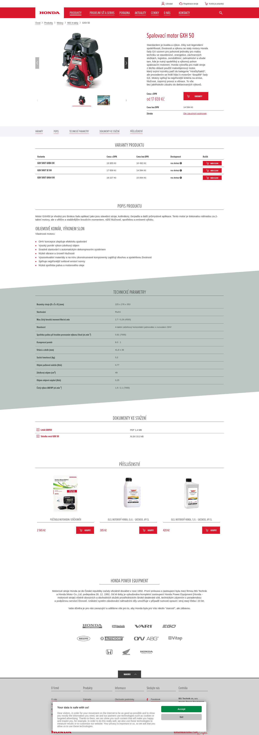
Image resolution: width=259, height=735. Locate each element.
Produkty (48, 23)
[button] (168, 12)
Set (181, 717)
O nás (54, 699)
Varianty (198, 96)
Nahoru (127, 674)
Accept (181, 709)
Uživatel (169, 4)
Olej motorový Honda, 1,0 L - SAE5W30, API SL (191, 519)
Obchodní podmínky (124, 699)
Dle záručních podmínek (195, 113)
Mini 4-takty (72, 23)
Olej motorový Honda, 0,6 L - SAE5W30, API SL (128, 519)
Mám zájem (214, 163)
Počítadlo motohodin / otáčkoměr (65, 519)
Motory (60, 23)
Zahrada (87, 699)
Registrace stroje (190, 4)
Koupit (88, 530)
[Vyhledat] (221, 13)
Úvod (37, 23)
